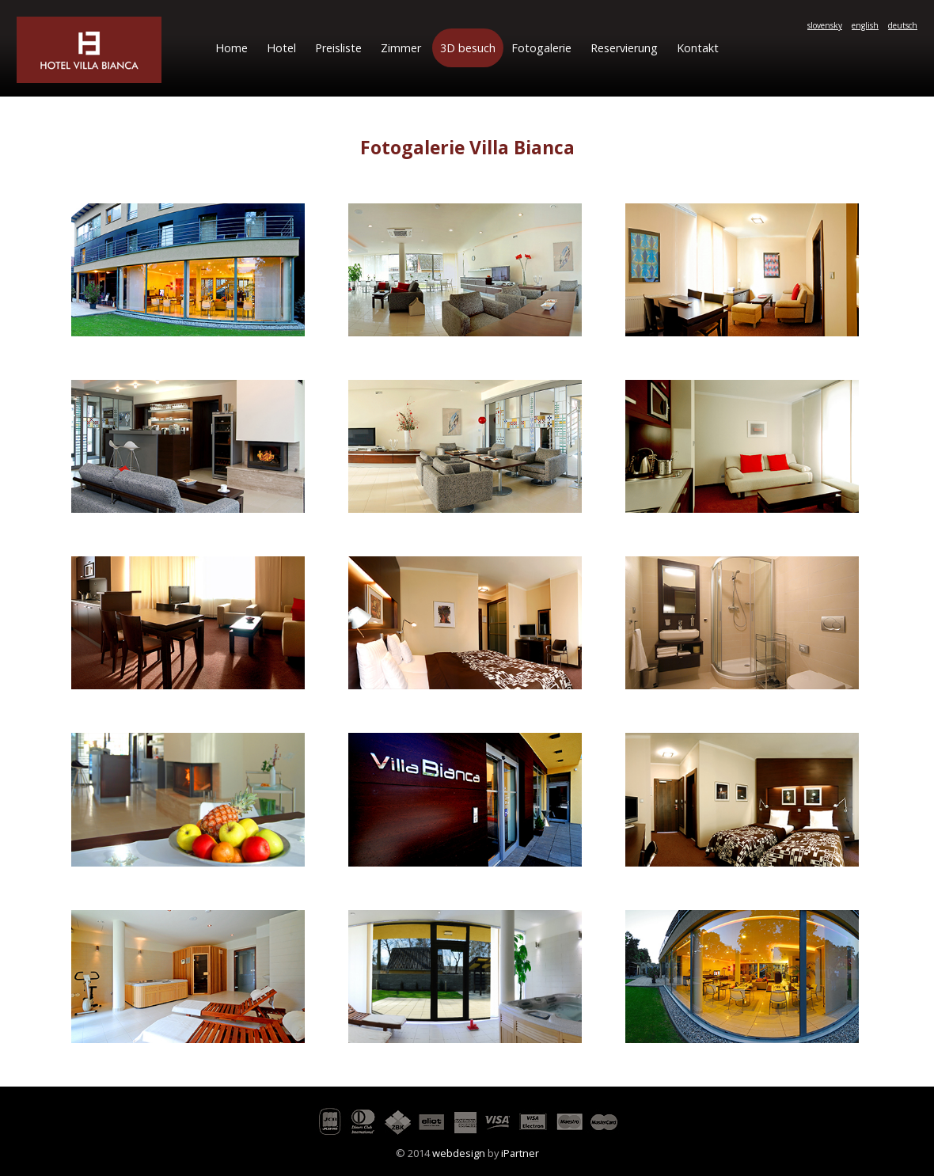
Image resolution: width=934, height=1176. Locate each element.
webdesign (458, 1153)
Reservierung (624, 47)
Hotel (281, 47)
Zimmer (401, 47)
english (865, 25)
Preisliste (338, 47)
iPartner (520, 1153)
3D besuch (467, 47)
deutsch (902, 25)
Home (231, 47)
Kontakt (698, 47)
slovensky (824, 25)
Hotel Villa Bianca (89, 50)
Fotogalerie (541, 47)
